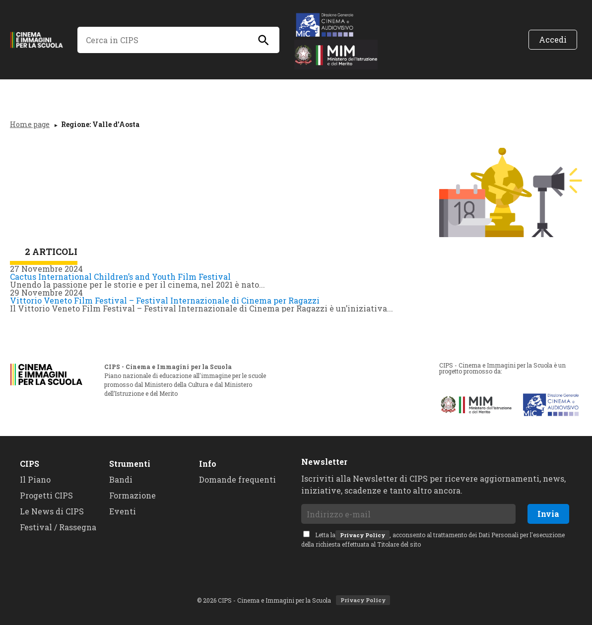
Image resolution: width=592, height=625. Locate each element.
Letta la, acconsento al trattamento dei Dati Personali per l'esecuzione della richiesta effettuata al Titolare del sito (433, 539)
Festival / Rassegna (58, 527)
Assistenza (458, 85)
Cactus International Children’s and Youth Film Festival (120, 276)
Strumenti (129, 463)
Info (207, 463)
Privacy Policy (362, 535)
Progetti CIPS (46, 495)
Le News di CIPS (52, 511)
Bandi (318, 85)
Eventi (266, 85)
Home (23, 85)
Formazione (382, 85)
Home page (30, 124)
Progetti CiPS (197, 85)
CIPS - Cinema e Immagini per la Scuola (40, 39)
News (131, 85)
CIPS (29, 463)
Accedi (553, 39)
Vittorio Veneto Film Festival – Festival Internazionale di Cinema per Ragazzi (165, 300)
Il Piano (78, 85)
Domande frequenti (237, 479)
